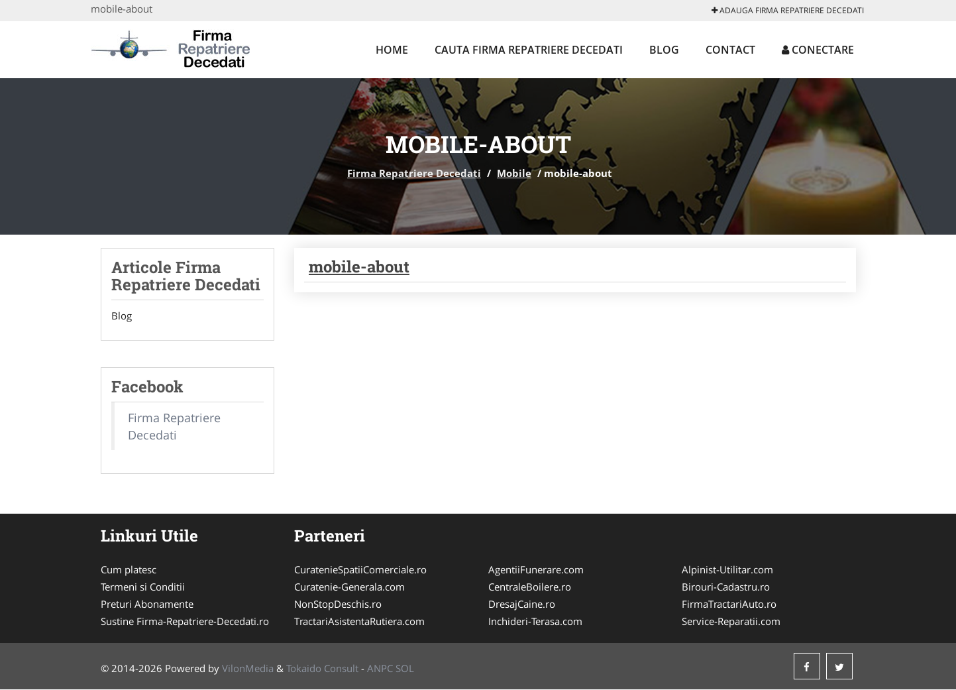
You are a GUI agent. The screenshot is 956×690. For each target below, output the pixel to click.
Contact (730, 49)
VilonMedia (248, 668)
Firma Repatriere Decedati (414, 173)
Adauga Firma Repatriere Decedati (788, 10)
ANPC (380, 668)
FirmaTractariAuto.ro (729, 604)
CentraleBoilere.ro (529, 587)
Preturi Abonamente (147, 604)
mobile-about (359, 266)
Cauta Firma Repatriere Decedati (529, 49)
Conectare (818, 49)
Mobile (514, 173)
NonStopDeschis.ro (338, 604)
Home (392, 49)
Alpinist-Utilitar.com (727, 570)
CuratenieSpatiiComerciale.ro (360, 570)
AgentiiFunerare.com (536, 570)
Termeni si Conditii (143, 587)
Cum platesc (128, 570)
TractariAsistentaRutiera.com (359, 621)
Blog (664, 49)
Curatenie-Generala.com (349, 587)
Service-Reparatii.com (731, 621)
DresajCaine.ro (521, 604)
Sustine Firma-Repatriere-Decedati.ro (185, 621)
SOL (405, 668)
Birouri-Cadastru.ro (726, 587)
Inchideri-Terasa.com (535, 621)
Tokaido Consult (322, 668)
